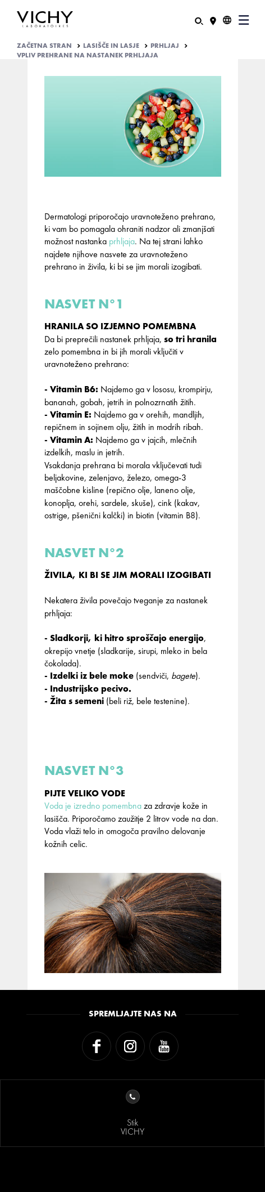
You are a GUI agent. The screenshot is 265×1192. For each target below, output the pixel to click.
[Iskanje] (199, 20)
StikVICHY (132, 1113)
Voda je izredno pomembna (92, 806)
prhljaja (122, 241)
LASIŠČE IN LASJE (111, 45)
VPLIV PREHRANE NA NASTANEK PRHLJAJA (87, 55)
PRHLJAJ (164, 45)
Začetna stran (44, 45)
